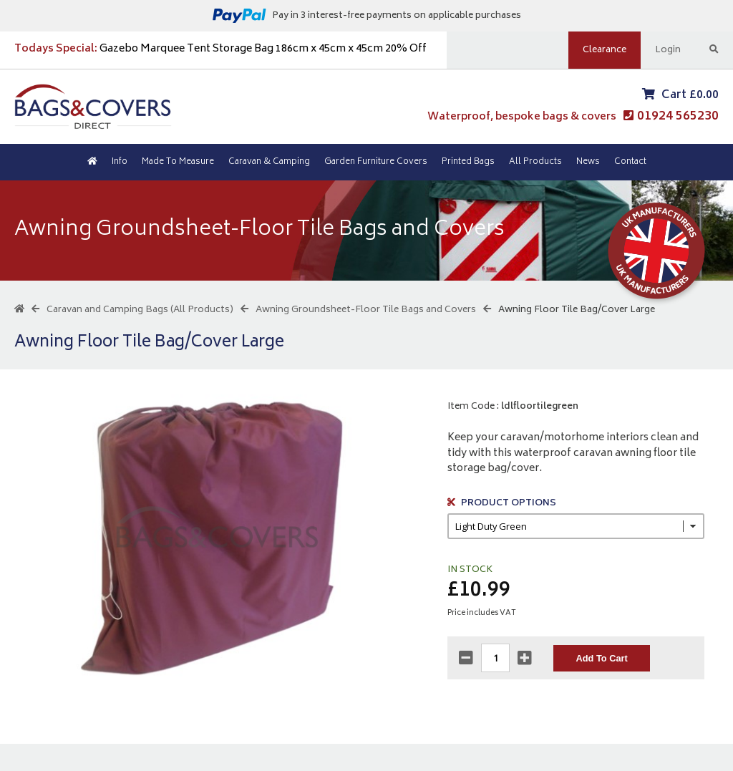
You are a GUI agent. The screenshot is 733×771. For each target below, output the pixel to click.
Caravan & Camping (269, 162)
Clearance (604, 50)
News (588, 162)
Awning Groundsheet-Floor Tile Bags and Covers (366, 310)
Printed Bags (468, 162)
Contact (630, 162)
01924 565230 (678, 116)
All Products (535, 162)
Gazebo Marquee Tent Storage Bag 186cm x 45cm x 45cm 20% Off (220, 49)
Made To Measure (178, 162)
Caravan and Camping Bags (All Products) (140, 310)
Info (119, 162)
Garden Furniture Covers (375, 162)
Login (668, 50)
